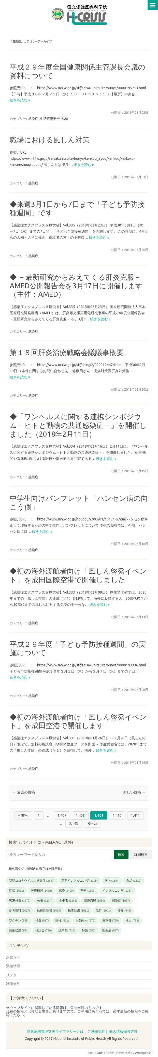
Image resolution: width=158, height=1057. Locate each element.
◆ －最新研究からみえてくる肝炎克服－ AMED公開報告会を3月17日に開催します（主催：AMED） (76, 285)
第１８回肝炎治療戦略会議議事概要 (67, 352)
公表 (44, 900)
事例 (87, 890)
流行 (103, 910)
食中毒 (68, 900)
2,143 (73, 824)
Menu (153, 5)
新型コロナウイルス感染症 (31, 880)
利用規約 (13, 984)
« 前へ (23, 815)
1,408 (80, 815)
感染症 (33, 118)
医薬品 (110, 930)
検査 (42, 920)
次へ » (92, 824)
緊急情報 (13, 966)
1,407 (62, 815)
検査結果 (78, 910)
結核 (65, 118)
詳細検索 (141, 854)
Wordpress (143, 1052)
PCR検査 (19, 900)
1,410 (117, 815)
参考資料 (19, 910)
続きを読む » (20, 100)
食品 (133, 880)
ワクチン (18, 920)
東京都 (110, 920)
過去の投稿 (24, 792)
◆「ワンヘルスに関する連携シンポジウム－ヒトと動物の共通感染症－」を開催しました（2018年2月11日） (78, 425)
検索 (121, 854)
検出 (132, 920)
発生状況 (18, 930)
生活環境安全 (50, 118)
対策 (88, 930)
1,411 (135, 815)
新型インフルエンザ (79, 880)
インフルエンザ (117, 890)
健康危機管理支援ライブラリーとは (55, 1031)
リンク (11, 975)
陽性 (62, 920)
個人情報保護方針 (123, 1031)
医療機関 (41, 890)
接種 (124, 910)
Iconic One (95, 1052)
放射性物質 (49, 910)
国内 (112, 880)
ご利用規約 (96, 1031)
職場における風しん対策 (50, 140)
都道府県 (94, 900)
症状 (16, 890)
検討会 (43, 930)
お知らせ (85, 920)
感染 (66, 890)
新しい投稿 (134, 792)
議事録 (67, 930)
